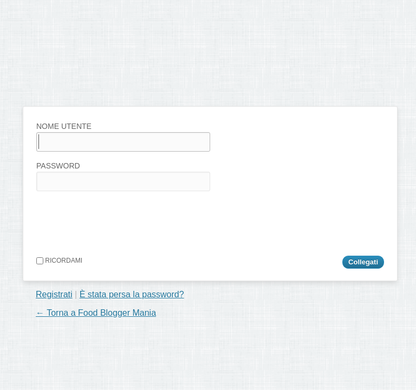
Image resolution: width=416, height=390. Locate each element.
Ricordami (59, 260)
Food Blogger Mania (107, 84)
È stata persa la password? (132, 294)
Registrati (54, 294)
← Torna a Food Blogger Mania (96, 312)
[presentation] (118, 221)
